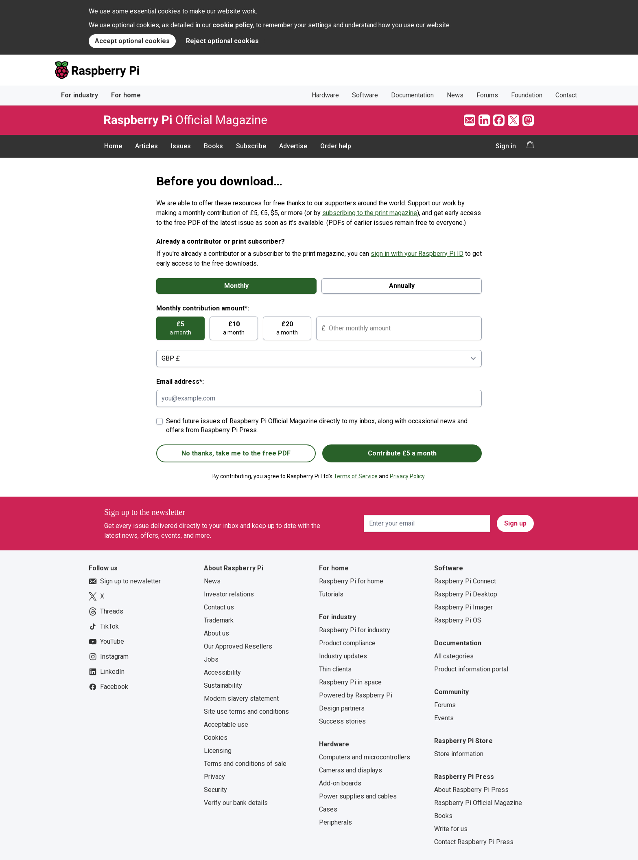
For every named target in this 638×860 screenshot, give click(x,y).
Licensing (218, 750)
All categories (454, 656)
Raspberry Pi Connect (465, 581)
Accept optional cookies (132, 41)
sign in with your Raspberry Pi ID (417, 253)
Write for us (451, 829)
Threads (106, 611)
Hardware (325, 95)
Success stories (342, 721)
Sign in (506, 146)
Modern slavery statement (241, 698)
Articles (146, 146)
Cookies (215, 737)
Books (213, 146)
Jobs (211, 659)
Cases (328, 809)
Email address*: (180, 381)
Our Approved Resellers (238, 646)
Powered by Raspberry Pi (355, 695)
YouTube (106, 642)
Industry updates (343, 656)
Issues (181, 146)
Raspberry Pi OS (457, 620)
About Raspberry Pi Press (471, 790)
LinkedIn (107, 672)
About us (216, 633)
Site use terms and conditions (246, 711)
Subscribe (251, 146)
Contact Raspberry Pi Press (473, 842)
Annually (402, 286)
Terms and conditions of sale (245, 764)
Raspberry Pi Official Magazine (478, 803)
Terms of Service (356, 476)
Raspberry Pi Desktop (465, 594)
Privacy (214, 777)
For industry (79, 95)
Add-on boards (340, 783)
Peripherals (335, 822)
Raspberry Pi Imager (463, 607)
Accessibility (222, 672)
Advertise (293, 146)
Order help (335, 146)
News (455, 95)
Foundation (526, 95)
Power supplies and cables (358, 796)
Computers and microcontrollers (364, 757)
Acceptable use (226, 724)
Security (215, 790)
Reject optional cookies (222, 41)
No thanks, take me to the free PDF (236, 453)
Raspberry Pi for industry (354, 630)
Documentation (412, 95)
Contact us (219, 607)
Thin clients (335, 669)
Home (113, 146)
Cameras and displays (350, 770)
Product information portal (471, 669)
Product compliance (347, 643)
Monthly (236, 286)
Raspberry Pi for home (351, 581)
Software (365, 95)
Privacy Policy (407, 476)
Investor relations (229, 594)
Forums (487, 95)
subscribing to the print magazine (369, 213)
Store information (458, 754)
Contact (566, 95)
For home (126, 95)
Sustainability (223, 685)
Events (444, 718)
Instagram (109, 657)
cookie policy (232, 25)
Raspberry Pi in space (350, 682)
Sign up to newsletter (125, 581)
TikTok (104, 626)
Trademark (219, 620)
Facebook (108, 687)
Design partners (342, 708)
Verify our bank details (236, 803)
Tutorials (331, 594)
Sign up (515, 523)
